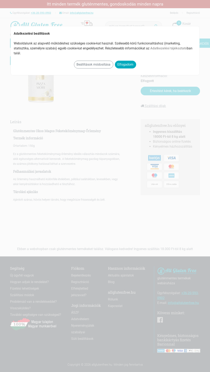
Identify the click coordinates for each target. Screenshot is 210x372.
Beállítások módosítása (93, 64)
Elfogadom (125, 64)
